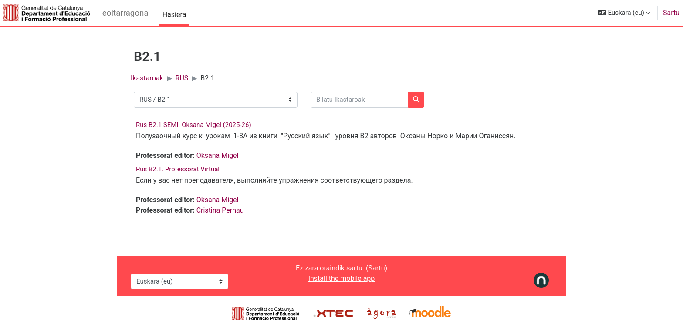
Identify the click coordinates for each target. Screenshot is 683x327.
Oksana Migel (217, 155)
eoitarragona (125, 13)
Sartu (671, 13)
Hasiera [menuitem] (174, 14)
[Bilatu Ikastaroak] (360, 100)
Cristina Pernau (220, 210)
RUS (182, 78)
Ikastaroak (147, 78)
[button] (624, 12)
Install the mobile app (341, 278)
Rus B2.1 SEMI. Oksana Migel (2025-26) (193, 125)
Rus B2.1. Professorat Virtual (178, 169)
